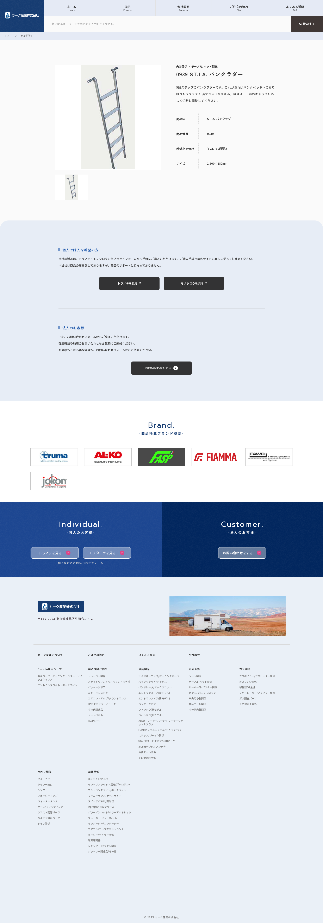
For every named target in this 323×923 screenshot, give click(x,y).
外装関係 (144, 669)
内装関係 (194, 669)
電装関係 (93, 772)
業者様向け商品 (98, 669)
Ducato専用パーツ (50, 669)
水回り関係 (45, 772)
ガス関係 (245, 669)
